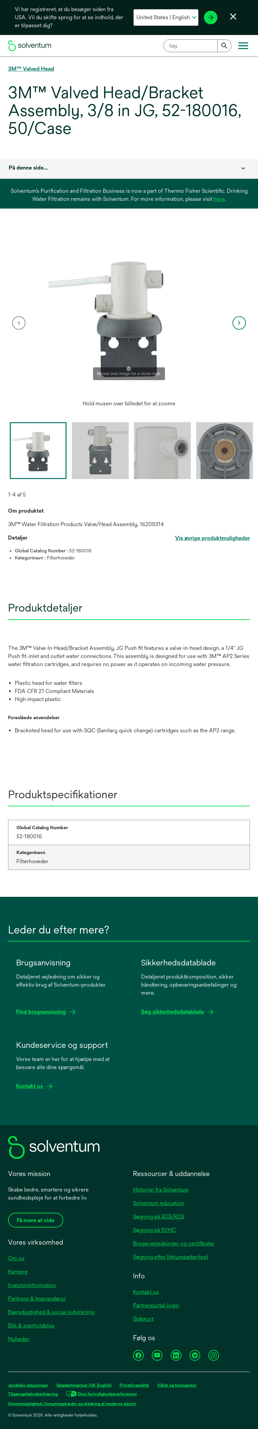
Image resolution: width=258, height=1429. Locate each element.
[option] (129, 322)
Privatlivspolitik (134, 1385)
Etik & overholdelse (31, 1325)
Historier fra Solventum (161, 1189)
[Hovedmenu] (243, 45)
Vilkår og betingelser (177, 1385)
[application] (129, 316)
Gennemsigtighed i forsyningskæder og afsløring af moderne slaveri (72, 1403)
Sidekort (143, 1319)
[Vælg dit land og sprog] (166, 17)
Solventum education (158, 1203)
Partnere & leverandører (37, 1298)
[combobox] (197, 46)
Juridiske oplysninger (28, 1385)
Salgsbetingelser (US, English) (84, 1385)
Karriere (18, 1272)
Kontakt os (146, 1292)
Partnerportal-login (156, 1305)
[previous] (19, 323)
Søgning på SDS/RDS (158, 1216)
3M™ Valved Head (31, 69)
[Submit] (224, 46)
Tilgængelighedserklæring (33, 1394)
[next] (239, 323)
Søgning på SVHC (154, 1230)
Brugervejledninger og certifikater (174, 1243)
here (219, 199)
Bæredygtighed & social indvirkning (51, 1312)
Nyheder (18, 1339)
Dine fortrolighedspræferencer (107, 1394)
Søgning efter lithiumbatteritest (170, 1257)
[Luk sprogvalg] (233, 16)
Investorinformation (32, 1285)
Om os (16, 1258)
